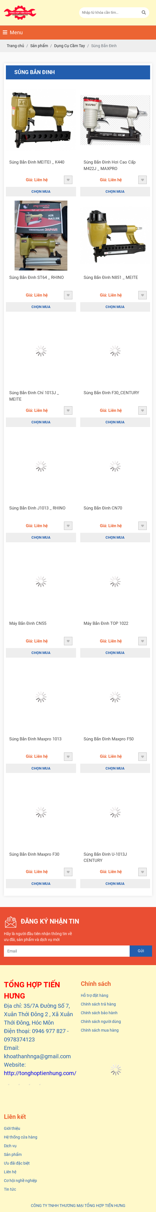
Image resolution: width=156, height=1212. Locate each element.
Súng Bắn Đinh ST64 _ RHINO (36, 277)
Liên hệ (10, 1172)
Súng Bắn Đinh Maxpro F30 (34, 854)
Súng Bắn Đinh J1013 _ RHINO (37, 508)
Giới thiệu (12, 1128)
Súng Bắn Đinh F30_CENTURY (111, 392)
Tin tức (10, 1189)
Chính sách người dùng (101, 1021)
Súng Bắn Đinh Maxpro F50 (109, 739)
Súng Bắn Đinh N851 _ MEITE (111, 277)
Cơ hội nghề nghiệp (20, 1180)
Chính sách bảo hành (99, 1013)
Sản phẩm (13, 1154)
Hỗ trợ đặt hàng (94, 995)
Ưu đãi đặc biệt (17, 1163)
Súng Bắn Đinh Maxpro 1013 (35, 739)
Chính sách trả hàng (98, 1004)
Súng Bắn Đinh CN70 (103, 508)
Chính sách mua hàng (100, 1030)
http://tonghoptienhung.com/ (40, 1073)
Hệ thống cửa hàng (20, 1137)
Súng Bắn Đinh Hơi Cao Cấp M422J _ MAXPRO (110, 165)
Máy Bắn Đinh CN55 (27, 623)
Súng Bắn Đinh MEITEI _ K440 (36, 162)
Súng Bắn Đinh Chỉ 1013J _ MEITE (34, 396)
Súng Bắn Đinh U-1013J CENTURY (105, 857)
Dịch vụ (10, 1146)
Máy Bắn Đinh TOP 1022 (106, 623)
